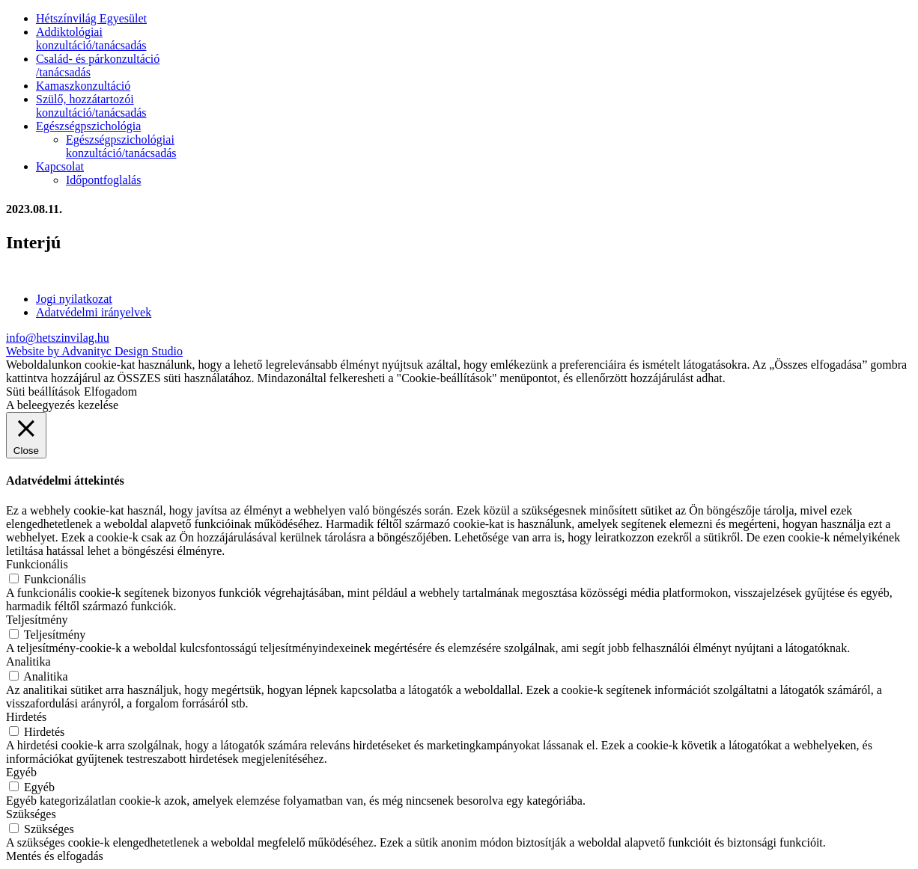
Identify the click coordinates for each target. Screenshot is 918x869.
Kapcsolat (60, 166)
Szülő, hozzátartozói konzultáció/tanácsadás (91, 106)
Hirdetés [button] (26, 716)
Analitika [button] (28, 661)
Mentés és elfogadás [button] (54, 856)
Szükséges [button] (31, 814)
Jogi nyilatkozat (74, 298)
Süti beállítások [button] (43, 391)
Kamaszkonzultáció (83, 85)
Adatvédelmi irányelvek (93, 312)
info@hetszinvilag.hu (57, 337)
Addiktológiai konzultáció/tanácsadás (91, 38)
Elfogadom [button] (110, 391)
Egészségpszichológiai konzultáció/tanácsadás (121, 146)
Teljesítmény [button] (36, 619)
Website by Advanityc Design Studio (94, 351)
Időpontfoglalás (103, 180)
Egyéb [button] (21, 772)
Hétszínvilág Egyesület (91, 18)
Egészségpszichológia (88, 126)
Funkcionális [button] (37, 564)
